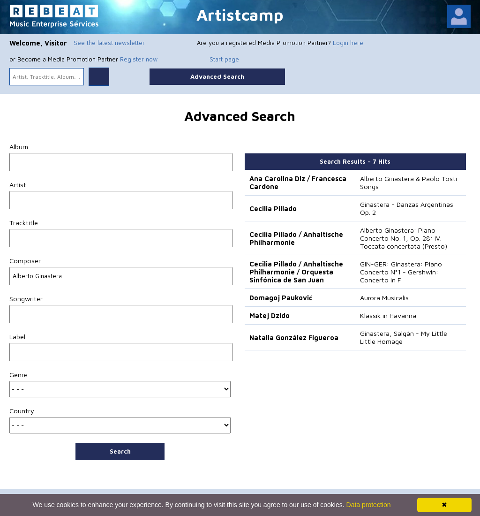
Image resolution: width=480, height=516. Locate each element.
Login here (348, 42)
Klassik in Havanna (388, 315)
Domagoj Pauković (280, 298)
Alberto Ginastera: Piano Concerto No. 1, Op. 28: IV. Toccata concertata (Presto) (403, 238)
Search (120, 451)
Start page (224, 59)
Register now (139, 59)
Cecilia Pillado (273, 208)
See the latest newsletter (109, 42)
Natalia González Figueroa (293, 337)
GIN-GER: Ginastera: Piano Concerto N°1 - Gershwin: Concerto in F (401, 272)
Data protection (368, 504)
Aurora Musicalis (384, 298)
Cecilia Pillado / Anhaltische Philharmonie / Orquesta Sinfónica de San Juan (296, 272)
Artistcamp (240, 14)
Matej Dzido (269, 315)
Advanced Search (217, 76)
